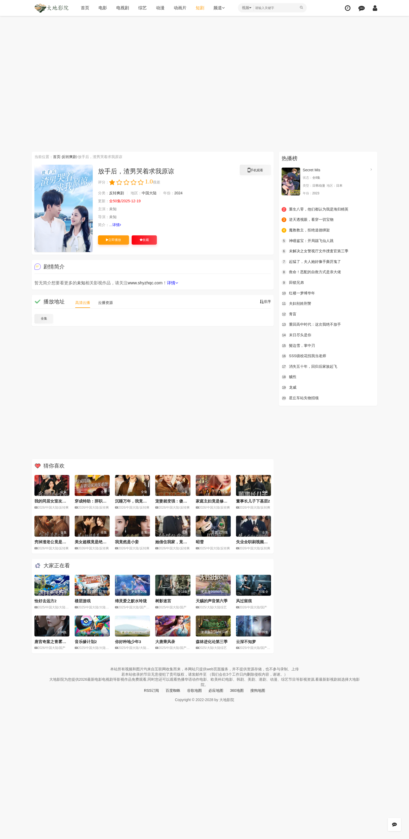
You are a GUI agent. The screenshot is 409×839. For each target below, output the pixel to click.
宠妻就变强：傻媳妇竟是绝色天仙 (185, 501)
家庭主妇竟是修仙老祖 (215, 501)
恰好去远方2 (45, 601)
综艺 (142, 8)
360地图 (236, 690)
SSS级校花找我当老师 (304, 356)
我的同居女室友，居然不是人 (60, 501)
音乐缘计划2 (86, 641)
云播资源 (105, 302)
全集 (44, 318)
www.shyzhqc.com (145, 283)
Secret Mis (311, 170)
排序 (265, 301)
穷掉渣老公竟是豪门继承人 (58, 542)
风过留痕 (244, 601)
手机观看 (255, 171)
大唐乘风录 (165, 641)
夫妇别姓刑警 (296, 303)
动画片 (180, 8)
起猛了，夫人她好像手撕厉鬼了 (311, 261)
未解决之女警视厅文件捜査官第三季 (315, 251)
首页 (85, 8)
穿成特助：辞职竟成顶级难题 (100, 501)
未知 (81, 283)
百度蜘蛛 (173, 690)
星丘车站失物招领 (300, 398)
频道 (219, 8)
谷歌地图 (194, 690)
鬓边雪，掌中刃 (298, 345)
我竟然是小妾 (127, 542)
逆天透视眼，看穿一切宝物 (308, 219)
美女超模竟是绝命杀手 (94, 542)
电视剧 (122, 8)
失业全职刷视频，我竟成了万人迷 (266, 542)
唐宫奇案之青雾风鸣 (52, 641)
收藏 (144, 240)
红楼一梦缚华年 (298, 293)
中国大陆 (149, 193)
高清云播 (82, 302)
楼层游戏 (83, 601)
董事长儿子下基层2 (253, 501)
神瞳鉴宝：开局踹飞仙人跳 (308, 241)
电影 (103, 8)
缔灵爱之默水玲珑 (131, 601)
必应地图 (215, 690)
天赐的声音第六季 (212, 601)
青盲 (289, 314)
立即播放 (113, 240)
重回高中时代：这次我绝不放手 (311, 324)
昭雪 (200, 542)
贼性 (289, 377)
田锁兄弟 (293, 282)
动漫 (160, 8)
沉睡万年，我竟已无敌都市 (139, 501)
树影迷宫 (163, 601)
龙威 (289, 387)
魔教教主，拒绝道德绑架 (306, 230)
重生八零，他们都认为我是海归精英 (315, 209)
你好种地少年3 (128, 641)
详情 (116, 225)
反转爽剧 (69, 157)
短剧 (200, 8)
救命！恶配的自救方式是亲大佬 (311, 272)
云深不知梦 (246, 641)
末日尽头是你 (296, 335)
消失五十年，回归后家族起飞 (309, 366)
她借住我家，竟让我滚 (175, 542)
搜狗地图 (257, 690)
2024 (178, 193)
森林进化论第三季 (212, 641)
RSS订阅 (151, 690)
